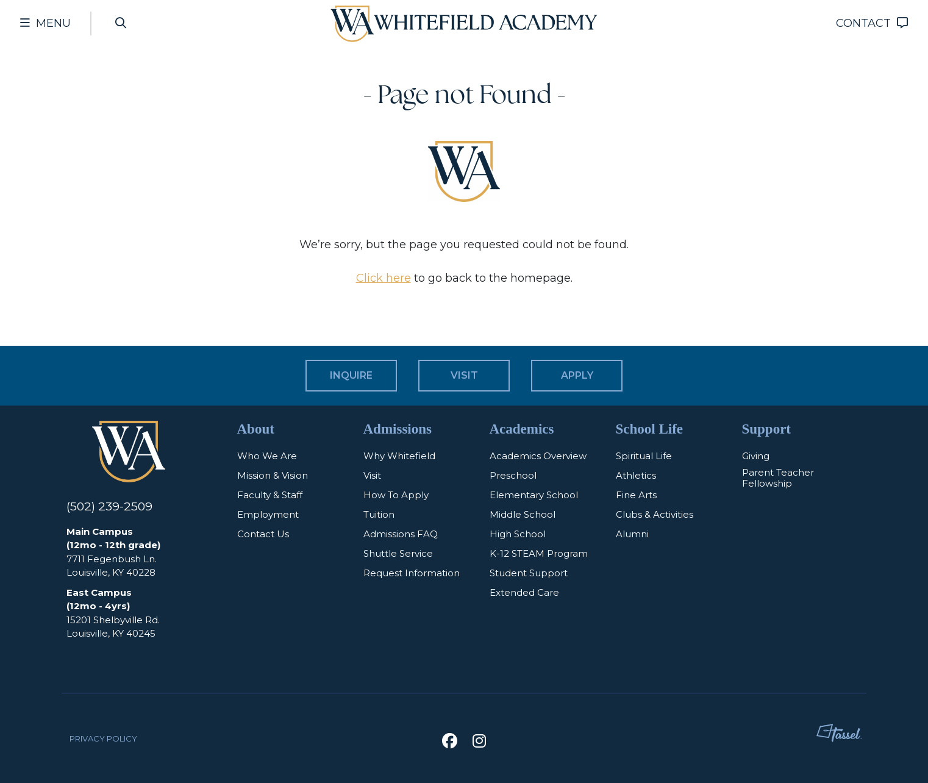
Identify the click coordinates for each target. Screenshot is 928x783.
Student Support (529, 572)
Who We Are (267, 455)
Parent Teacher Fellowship (778, 478)
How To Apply (396, 494)
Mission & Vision (272, 475)
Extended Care (524, 592)
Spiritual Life (644, 455)
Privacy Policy (103, 738)
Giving (755, 455)
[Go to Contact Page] (871, 23)
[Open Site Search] (121, 23)
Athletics (636, 475)
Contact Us (263, 533)
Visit (372, 475)
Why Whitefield (399, 455)
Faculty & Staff (269, 494)
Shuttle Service (398, 553)
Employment (268, 514)
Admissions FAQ (400, 533)
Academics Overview (538, 455)
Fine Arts (636, 494)
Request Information (411, 572)
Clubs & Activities (654, 514)
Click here (383, 278)
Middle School (522, 514)
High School (518, 533)
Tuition (378, 514)
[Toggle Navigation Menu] (45, 23)
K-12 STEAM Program (539, 553)
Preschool (513, 475)
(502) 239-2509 (110, 506)
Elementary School (534, 494)
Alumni (632, 533)
